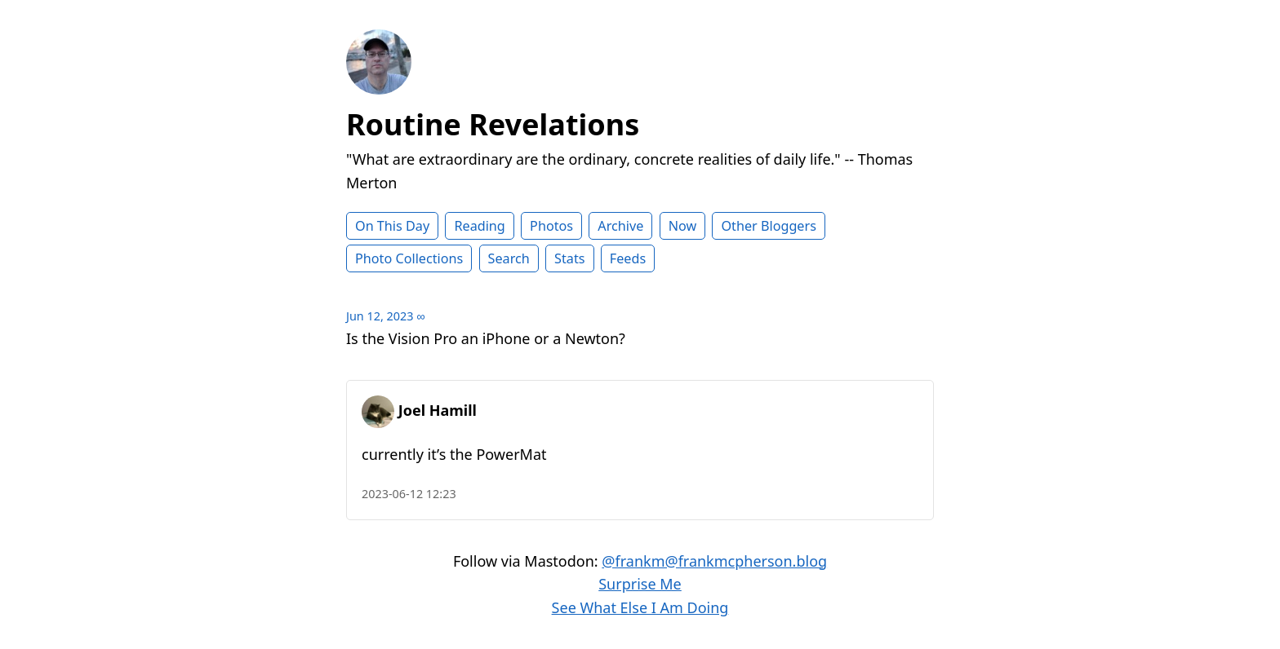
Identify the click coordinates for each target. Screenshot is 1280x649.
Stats (569, 258)
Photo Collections (409, 258)
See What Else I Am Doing (640, 607)
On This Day (392, 226)
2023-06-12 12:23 (409, 493)
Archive (620, 226)
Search (509, 258)
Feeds (628, 258)
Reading (479, 226)
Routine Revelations (492, 124)
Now (683, 226)
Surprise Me (640, 584)
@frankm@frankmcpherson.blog (714, 561)
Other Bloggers (768, 226)
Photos (551, 226)
